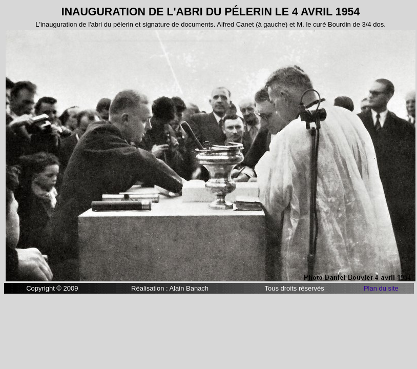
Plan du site (381, 288)
